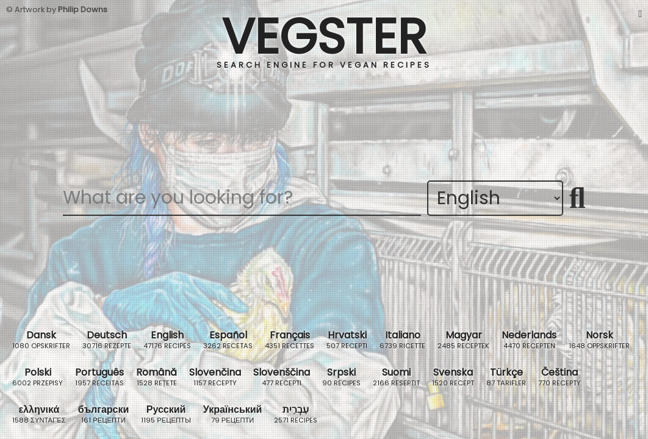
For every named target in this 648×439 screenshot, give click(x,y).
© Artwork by (56, 9)
